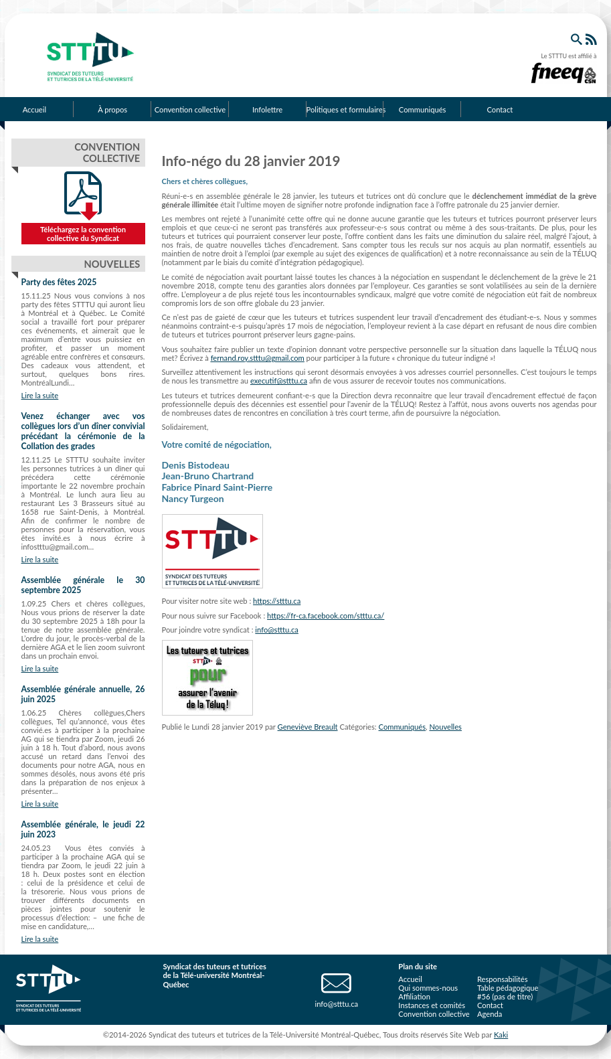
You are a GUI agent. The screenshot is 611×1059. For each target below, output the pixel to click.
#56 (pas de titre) (505, 996)
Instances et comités (431, 1005)
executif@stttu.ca (278, 380)
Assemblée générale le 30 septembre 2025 (83, 585)
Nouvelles (445, 726)
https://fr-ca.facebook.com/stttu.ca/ (325, 615)
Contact (500, 109)
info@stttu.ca (276, 629)
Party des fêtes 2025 (59, 282)
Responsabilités (502, 979)
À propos (112, 109)
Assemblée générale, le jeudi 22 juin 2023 (83, 829)
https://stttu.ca (276, 600)
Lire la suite (40, 395)
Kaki (501, 1034)
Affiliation (414, 996)
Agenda (489, 1013)
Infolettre (267, 109)
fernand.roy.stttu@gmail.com (257, 357)
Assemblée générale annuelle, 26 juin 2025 (83, 694)
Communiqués (422, 109)
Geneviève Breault (308, 726)
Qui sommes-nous (428, 987)
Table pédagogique (508, 987)
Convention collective (190, 109)
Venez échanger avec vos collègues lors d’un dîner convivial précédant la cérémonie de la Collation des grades (83, 431)
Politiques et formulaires (345, 109)
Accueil (410, 979)
